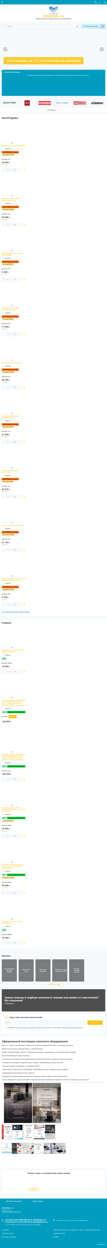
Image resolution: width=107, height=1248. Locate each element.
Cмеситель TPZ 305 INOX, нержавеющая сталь (10, 309)
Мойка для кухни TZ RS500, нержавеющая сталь (11, 199)
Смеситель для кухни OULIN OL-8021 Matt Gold (12, 922)
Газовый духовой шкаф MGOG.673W (10, 471)
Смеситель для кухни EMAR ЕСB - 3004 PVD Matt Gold (13, 651)
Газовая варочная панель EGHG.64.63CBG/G (10, 417)
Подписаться (94, 1022)
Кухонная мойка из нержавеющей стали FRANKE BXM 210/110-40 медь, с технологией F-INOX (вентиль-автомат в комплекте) (13, 702)
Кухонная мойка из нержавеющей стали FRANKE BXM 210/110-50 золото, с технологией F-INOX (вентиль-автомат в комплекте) (13, 757)
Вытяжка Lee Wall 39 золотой (12, 363)
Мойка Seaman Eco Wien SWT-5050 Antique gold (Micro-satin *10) (13, 579)
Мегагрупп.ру (101, 1244)
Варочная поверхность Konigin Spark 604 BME (12, 254)
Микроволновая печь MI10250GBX (13, 145)
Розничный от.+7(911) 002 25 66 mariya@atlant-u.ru (26, 1222)
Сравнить (8, 148)
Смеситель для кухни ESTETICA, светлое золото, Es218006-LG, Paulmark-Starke (13, 866)
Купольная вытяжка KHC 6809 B (13, 525)
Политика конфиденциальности (11, 1212)
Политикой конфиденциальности (72, 1027)
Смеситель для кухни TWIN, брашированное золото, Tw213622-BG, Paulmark (14, 809)
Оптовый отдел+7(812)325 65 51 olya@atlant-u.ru (25, 1220)
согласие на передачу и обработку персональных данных (32, 1027)
